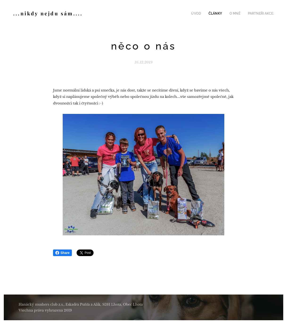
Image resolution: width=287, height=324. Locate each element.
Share (62, 253)
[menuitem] (202, 13)
